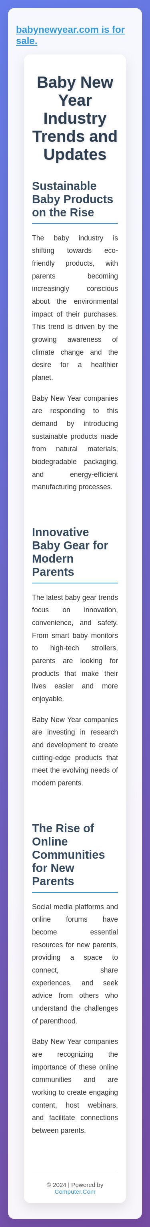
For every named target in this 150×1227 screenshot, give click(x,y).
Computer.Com (74, 1191)
